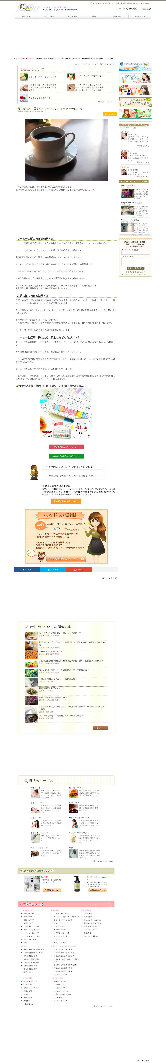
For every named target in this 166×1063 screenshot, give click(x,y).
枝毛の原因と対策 (30, 969)
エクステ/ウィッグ (39, 848)
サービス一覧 (140, 16)
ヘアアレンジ (71, 16)
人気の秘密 (27, 991)
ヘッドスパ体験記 (90, 936)
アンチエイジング (60, 936)
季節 (71, 848)
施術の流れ (27, 997)
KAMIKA (44, 877)
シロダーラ (57, 997)
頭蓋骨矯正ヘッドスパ (61, 994)
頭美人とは (146, 9)
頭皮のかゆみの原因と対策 (63, 956)
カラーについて (59, 923)
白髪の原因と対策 (30, 966)
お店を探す (25, 16)
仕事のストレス (38, 788)
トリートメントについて (62, 920)
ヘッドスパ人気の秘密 (127, 9)
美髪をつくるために (91, 926)
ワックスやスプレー (40, 818)
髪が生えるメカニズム (92, 920)
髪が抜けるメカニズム (92, 923)
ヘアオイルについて (61, 930)
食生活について (76, 788)
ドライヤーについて (40, 833)
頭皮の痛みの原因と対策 (62, 971)
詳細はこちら (143, 145)
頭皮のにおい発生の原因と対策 (65, 965)
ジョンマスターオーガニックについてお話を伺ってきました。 (138, 158)
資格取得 (26, 1001)
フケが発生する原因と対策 (63, 953)
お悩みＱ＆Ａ (28, 1004)
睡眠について (37, 803)
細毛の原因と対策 (30, 956)
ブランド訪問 (133, 153)
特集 (94, 16)
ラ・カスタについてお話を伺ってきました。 (138, 173)
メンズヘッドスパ (60, 988)
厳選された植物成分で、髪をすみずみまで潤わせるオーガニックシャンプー (97, 884)
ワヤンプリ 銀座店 (128, 186)
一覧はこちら (105, 102)
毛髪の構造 (88, 913)
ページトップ (109, 578)
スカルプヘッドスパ (61, 991)
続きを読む (137, 198)
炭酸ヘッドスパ (59, 981)
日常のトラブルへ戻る (103, 861)
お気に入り (109, 114)
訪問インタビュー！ (135, 134)
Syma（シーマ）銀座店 (130, 220)
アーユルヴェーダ (60, 1001)
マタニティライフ (90, 930)
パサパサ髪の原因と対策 (32, 953)
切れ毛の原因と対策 (31, 959)
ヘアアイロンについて (79, 833)
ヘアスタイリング (60, 943)
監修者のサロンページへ (66, 501)
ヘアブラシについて (61, 933)
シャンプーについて (61, 913)
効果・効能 (27, 985)
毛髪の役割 (88, 917)
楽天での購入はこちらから (66, 447)
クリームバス (58, 985)
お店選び (26, 994)
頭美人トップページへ (103, 1006)
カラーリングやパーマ (79, 818)
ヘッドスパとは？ (30, 981)
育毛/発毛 (87, 933)
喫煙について (75, 803)
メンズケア (57, 939)
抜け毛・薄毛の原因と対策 (33, 949)
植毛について (28, 972)
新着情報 (117, 16)
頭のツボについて (60, 974)
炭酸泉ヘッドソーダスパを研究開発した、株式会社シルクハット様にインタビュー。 (138, 140)
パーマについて (59, 926)
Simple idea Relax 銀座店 (131, 203)
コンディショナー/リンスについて (66, 917)
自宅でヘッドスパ (30, 988)
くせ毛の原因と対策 (31, 962)
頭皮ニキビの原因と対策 (62, 949)
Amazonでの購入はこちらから (66, 456)
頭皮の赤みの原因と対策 (62, 968)
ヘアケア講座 (48, 16)
